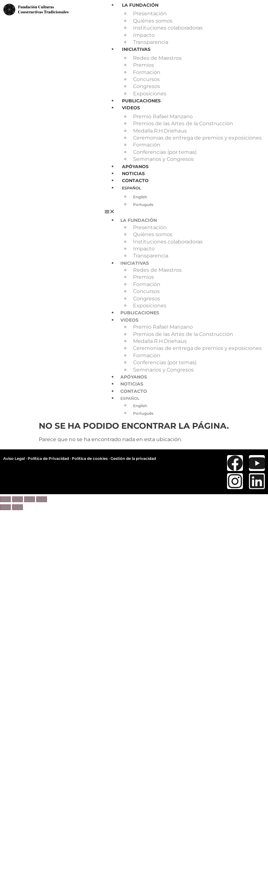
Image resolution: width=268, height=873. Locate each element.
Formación (146, 72)
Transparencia (150, 42)
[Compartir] (29, 499)
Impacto (144, 35)
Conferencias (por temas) (165, 152)
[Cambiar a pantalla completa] (17, 499)
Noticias (133, 173)
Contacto (135, 180)
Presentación (150, 13)
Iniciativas (136, 49)
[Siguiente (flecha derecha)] (17, 507)
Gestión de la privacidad (133, 458)
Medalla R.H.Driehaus (160, 131)
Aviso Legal (14, 458)
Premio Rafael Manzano (163, 116)
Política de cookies (90, 458)
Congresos (146, 86)
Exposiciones (149, 94)
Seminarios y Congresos (163, 159)
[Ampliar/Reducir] (5, 499)
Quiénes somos (152, 21)
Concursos (146, 79)
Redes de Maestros (157, 58)
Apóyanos (135, 166)
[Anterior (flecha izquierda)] (5, 507)
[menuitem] (191, 188)
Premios (143, 65)
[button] (184, 211)
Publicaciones (141, 101)
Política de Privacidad (48, 458)
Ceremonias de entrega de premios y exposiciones (197, 138)
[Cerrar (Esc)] (41, 499)
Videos (131, 108)
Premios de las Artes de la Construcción (183, 123)
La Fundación (140, 5)
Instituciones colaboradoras (168, 28)
